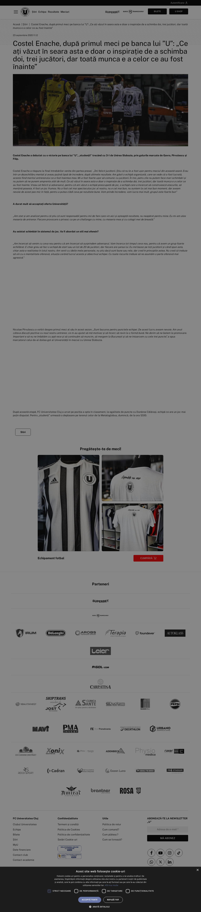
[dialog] (100, 889)
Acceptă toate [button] (90, 899)
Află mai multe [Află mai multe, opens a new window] (111, 885)
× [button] (197, 870)
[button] (100, 906)
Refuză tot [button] (113, 899)
